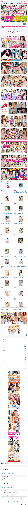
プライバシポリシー (17, 501)
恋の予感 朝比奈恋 (5, 277)
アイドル (14, 346)
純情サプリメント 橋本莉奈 (20, 234)
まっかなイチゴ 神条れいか (6, 190)
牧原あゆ (3, 27)
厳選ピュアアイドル (8, 26)
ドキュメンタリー (14, 361)
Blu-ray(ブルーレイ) (14, 350)
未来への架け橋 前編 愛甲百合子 (21, 256)
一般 (14, 363)
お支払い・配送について (15, 497)
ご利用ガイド (3, 497)
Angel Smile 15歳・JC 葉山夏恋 (21, 266)
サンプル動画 (3, 26)
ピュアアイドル (14, 348)
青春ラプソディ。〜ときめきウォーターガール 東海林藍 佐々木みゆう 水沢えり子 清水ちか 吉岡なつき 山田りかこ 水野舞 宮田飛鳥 (20, 192)
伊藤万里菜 (13, 26)
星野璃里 (20, 26)
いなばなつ (23, 26)
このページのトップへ (24, 504)
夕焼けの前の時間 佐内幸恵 (20, 213)
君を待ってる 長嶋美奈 (19, 277)
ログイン (25, 1)
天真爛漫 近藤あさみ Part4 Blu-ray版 (8, 309)
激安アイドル (14, 344)
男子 (14, 357)
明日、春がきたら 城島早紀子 (20, 309)
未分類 (14, 339)
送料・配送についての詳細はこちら (7, 487)
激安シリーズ (14, 359)
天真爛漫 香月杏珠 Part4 (5, 234)
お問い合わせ (15, 498)
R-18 (14, 368)
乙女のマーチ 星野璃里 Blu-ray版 (7, 213)
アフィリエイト (10, 501)
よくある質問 (21, 497)
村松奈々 (17, 26)
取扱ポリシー (8, 497)
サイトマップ (20, 498)
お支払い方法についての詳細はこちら (7, 473)
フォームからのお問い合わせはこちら (7, 495)
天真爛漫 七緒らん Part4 (19, 223)
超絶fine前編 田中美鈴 (6, 256)
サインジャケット (14, 352)
